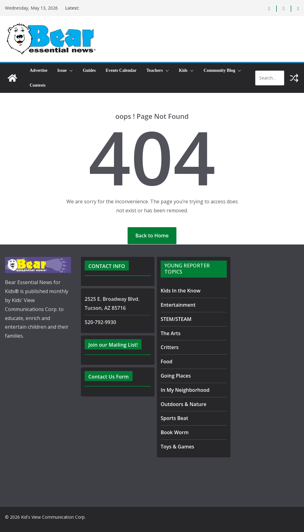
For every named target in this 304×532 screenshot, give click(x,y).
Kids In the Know (179, 290)
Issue (62, 70)
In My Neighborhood (183, 389)
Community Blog (219, 70)
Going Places (174, 375)
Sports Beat (173, 418)
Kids (183, 70)
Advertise (39, 70)
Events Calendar (121, 70)
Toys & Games (176, 446)
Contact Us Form (107, 376)
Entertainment (176, 304)
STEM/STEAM (177, 319)
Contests (37, 85)
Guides (89, 70)
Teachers (154, 70)
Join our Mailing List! (112, 344)
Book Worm (173, 432)
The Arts (170, 333)
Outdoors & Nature (181, 404)
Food (166, 361)
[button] (70, 70)
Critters (169, 347)
